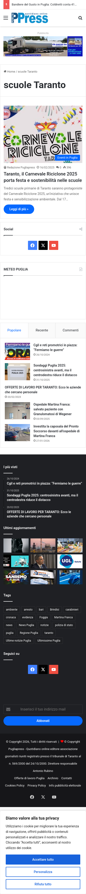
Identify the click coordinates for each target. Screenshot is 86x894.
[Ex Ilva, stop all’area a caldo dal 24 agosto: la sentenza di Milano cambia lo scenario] (43, 545)
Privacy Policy (37, 785)
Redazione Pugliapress (21, 167)
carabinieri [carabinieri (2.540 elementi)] (72, 609)
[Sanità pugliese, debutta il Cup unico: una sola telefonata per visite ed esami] (43, 561)
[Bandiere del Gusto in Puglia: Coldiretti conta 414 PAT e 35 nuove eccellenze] (70, 545)
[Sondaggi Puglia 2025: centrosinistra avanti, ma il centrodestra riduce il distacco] (17, 371)
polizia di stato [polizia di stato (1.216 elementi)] (64, 625)
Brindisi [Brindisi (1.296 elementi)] (54, 609)
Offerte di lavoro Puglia (29, 778)
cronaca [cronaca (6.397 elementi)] (11, 617)
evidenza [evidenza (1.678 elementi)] (27, 617)
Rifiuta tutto (43, 884)
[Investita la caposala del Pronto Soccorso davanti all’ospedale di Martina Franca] (17, 432)
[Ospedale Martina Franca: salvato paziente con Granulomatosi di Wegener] (17, 410)
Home (9, 71)
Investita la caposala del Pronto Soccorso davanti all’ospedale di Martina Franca (56, 431)
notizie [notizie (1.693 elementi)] (45, 625)
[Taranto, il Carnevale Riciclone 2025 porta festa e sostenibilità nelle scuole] (43, 134)
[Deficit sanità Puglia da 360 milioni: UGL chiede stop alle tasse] (70, 561)
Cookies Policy (15, 785)
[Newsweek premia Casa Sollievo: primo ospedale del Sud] (16, 561)
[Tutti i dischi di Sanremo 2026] (16, 545)
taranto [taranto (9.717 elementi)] (48, 632)
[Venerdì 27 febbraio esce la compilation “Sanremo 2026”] (16, 577)
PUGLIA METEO (43, 297)
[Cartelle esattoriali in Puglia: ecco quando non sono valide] (43, 577)
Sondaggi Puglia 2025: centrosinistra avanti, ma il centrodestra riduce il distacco (55, 370)
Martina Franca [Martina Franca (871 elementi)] (63, 617)
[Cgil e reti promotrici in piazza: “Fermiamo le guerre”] (17, 351)
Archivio (52, 778)
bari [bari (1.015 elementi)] (41, 609)
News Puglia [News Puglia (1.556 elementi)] (26, 625)
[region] (43, 852)
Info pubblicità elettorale (65, 785)
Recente (42, 330)
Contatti (66, 778)
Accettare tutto (43, 859)
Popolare (14, 330)
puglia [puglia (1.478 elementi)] (9, 632)
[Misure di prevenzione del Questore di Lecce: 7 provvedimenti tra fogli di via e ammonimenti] (70, 577)
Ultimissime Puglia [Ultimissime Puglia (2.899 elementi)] (48, 640)
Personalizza (43, 872)
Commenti (70, 330)
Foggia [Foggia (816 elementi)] (43, 617)
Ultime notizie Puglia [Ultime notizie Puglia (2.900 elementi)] (18, 640)
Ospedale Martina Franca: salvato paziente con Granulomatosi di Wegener (52, 409)
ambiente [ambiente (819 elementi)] (11, 609)
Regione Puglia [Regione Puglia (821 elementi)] (29, 632)
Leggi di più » (18, 209)
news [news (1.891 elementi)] (9, 625)
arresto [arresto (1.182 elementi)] (28, 609)
